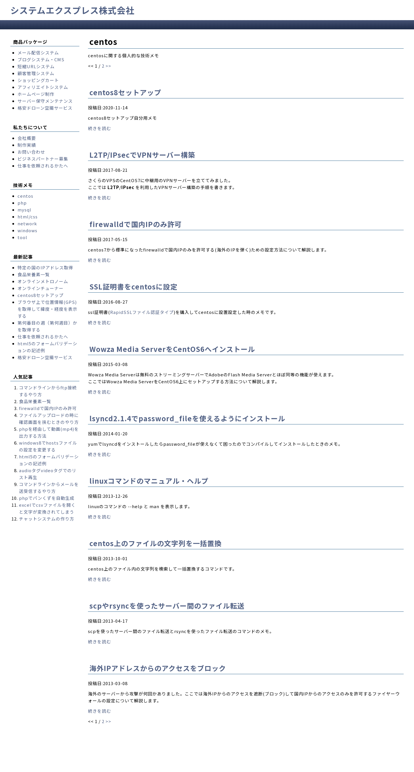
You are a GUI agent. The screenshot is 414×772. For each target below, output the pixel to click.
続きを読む (99, 128)
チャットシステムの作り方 (46, 519)
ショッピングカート (38, 80)
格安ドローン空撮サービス (45, 108)
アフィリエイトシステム (43, 87)
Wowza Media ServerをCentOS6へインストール (172, 349)
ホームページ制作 (36, 94)
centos (25, 196)
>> (108, 66)
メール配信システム (38, 52)
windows (27, 230)
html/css (28, 217)
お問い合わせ (31, 152)
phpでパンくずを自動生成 (46, 498)
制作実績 (27, 145)
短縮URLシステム (36, 66)
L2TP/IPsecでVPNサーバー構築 (142, 155)
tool (22, 237)
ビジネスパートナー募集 (43, 159)
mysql (24, 210)
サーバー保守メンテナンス (45, 101)
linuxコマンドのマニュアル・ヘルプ (148, 481)
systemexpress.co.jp (64, 767)
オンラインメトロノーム (43, 281)
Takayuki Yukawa (177, 767)
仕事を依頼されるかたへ (43, 166)
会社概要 (27, 138)
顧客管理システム (36, 73)
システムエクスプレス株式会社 (72, 10)
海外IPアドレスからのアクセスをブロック (157, 668)
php (22, 203)
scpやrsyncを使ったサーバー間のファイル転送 (166, 606)
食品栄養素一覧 (34, 274)
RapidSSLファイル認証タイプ (142, 312)
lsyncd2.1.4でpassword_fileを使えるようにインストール (187, 418)
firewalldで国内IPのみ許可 (135, 224)
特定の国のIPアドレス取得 (45, 267)
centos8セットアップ (125, 92)
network (27, 223)
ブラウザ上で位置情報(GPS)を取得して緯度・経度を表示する (47, 309)
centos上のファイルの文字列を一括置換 (155, 543)
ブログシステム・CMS (41, 59)
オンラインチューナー (41, 288)
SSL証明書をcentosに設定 (133, 286)
